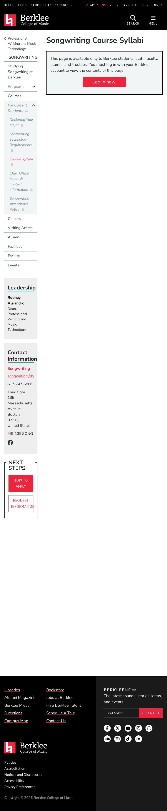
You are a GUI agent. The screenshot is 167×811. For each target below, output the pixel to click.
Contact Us (56, 720)
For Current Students (17, 108)
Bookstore (55, 690)
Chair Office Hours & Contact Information (19, 181)
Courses (14, 95)
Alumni (14, 237)
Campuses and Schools (50, 5)
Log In (157, 5)
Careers (14, 218)
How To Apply (21, 483)
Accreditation (14, 768)
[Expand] (34, 87)
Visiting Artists (20, 227)
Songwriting (23, 57)
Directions (13, 713)
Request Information (22, 503)
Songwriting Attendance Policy (19, 204)
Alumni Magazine (19, 697)
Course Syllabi (21, 159)
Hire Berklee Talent (63, 705)
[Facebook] (12, 443)
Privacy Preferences (19, 786)
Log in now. (104, 82)
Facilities (15, 246)
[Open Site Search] (133, 20)
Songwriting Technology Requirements (21, 139)
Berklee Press (16, 705)
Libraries (12, 690)
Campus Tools (134, 5)
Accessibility (14, 780)
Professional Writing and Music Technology (22, 43)
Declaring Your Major (21, 122)
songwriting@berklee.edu (29, 376)
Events (13, 265)
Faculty (14, 255)
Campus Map (16, 720)
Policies (10, 762)
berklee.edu (14, 5)
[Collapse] (34, 105)
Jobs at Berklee (59, 697)
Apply (92, 5)
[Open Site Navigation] (153, 20)
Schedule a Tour (60, 713)
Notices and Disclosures (23, 774)
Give (107, 5)
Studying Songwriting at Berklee (20, 72)
